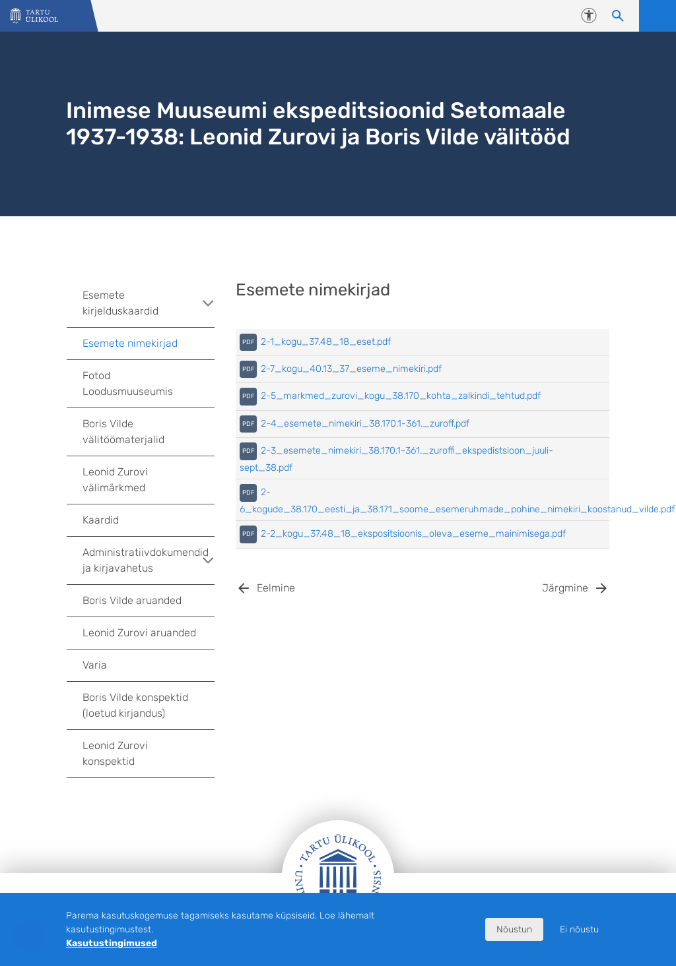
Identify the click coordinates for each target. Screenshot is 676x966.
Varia (95, 665)
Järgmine (565, 588)
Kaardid (101, 520)
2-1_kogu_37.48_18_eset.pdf (326, 341)
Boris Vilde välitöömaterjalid (123, 431)
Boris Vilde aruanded (132, 600)
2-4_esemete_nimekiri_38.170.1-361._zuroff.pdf (365, 423)
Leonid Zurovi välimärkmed (115, 480)
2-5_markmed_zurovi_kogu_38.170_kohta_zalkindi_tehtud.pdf (401, 396)
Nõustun (514, 929)
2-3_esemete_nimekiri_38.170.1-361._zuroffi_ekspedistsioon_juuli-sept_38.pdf (396, 459)
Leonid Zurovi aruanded (139, 632)
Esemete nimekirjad (130, 343)
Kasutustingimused (111, 943)
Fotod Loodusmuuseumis (128, 383)
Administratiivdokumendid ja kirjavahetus (149, 560)
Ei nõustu (579, 929)
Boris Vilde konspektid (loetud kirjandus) (135, 705)
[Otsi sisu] (618, 16)
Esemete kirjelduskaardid (149, 303)
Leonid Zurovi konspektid (115, 753)
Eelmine (276, 588)
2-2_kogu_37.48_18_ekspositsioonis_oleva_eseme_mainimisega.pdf (413, 533)
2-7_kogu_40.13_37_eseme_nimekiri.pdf (351, 369)
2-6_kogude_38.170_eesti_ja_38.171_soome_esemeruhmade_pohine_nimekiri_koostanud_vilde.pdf (457, 500)
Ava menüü (657, 16)
